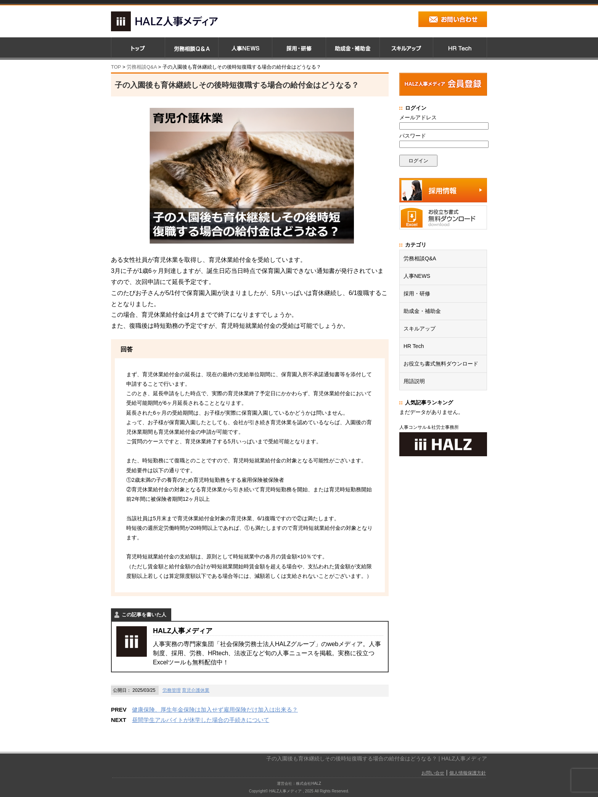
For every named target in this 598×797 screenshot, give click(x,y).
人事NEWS (416, 276)
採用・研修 (416, 293)
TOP (116, 67)
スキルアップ (419, 329)
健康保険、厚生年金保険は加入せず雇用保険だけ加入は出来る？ (215, 709)
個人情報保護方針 (467, 773)
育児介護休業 (195, 690)
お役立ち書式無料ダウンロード (440, 364)
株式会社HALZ (308, 783)
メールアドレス (418, 117)
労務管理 (171, 690)
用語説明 (414, 381)
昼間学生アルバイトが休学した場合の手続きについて (200, 720)
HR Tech (413, 346)
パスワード (412, 136)
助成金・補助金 (422, 311)
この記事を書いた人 (144, 614)
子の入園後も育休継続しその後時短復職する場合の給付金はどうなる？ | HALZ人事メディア (376, 758)
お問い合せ (432, 773)
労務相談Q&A (142, 67)
